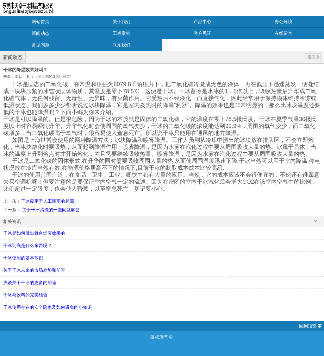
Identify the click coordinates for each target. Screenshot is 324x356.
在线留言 (283, 33)
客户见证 (202, 33)
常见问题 (40, 45)
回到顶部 (308, 325)
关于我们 (121, 21)
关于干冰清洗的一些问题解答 (50, 209)
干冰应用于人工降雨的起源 (47, 201)
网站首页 (40, 21)
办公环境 (283, 21)
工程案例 (121, 33)
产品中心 (202, 21)
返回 (313, 57)
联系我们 (121, 45)
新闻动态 (40, 33)
